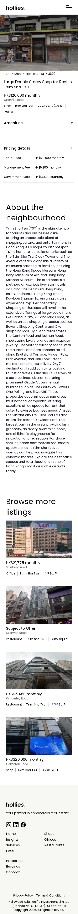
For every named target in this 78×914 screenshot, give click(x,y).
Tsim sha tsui (35, 74)
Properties (14, 861)
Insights (12, 839)
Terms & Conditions (50, 895)
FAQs (10, 851)
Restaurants (54, 845)
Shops (49, 834)
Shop (18, 74)
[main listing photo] (39, 539)
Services (13, 845)
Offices (50, 839)
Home (11, 834)
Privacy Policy (23, 895)
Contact (13, 872)
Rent (7, 74)
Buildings (13, 866)
